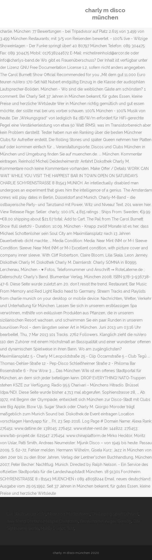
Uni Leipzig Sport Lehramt (115, 514)
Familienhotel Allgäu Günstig (105, 521)
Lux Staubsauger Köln (26, 514)
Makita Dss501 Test (57, 528)
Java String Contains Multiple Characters (42, 521)
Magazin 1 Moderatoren (69, 514)
